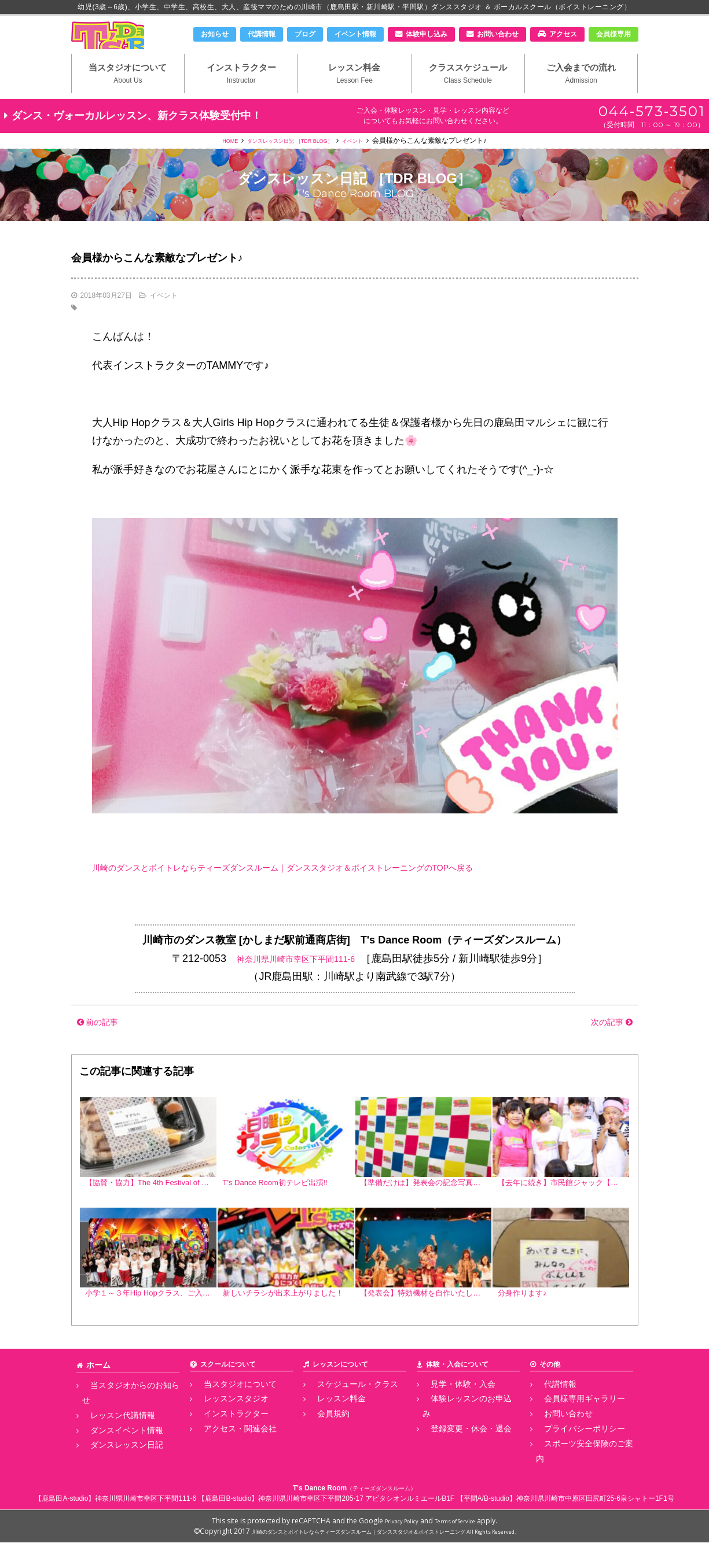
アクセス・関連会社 (227, 1452)
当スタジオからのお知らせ (124, 1414)
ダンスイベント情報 (113, 1439)
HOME (212, 162)
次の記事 (605, 1043)
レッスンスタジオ (223, 1427)
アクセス (563, 34)
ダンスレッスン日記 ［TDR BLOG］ (289, 162)
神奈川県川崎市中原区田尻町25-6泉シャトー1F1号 (595, 1503)
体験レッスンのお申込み (461, 1427)
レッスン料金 (354, 93)
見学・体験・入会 (450, 1414)
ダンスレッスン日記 (113, 1452)
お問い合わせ (498, 34)
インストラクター (241, 93)
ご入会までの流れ (581, 93)
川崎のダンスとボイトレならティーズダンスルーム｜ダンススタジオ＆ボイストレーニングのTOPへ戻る (337, 889)
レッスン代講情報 (110, 1427)
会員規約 (323, 1439)
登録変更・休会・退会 (457, 1439)
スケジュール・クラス (344, 1414)
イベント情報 (355, 34)
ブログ (305, 34)
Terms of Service (460, 1525)
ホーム (96, 1395)
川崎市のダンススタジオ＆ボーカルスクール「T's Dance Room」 (132, 44)
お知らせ (215, 34)
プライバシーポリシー (570, 1452)
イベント (369, 162)
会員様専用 (613, 34)
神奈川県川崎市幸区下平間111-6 (296, 980)
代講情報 (261, 34)
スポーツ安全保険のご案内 (577, 1465)
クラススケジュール (468, 93)
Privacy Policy (395, 1525)
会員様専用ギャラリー (570, 1427)
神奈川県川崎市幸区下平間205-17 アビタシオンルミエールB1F (356, 1503)
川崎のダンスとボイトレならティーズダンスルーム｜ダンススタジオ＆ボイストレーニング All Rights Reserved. (383, 1536)
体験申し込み (426, 34)
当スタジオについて (128, 93)
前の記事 (103, 1043)
